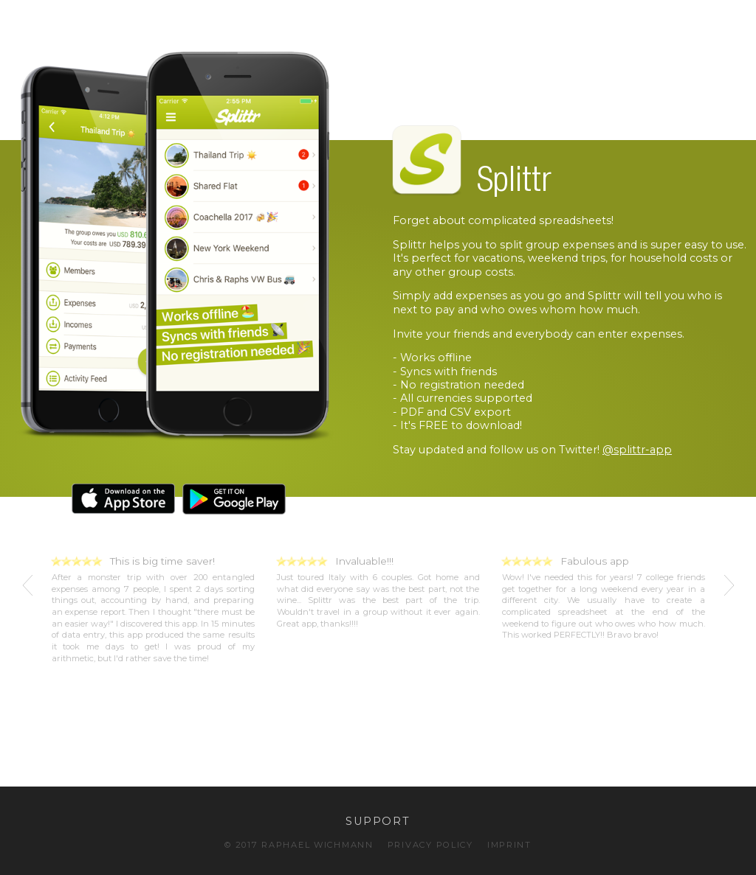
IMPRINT (509, 845)
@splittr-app (637, 449)
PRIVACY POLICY (430, 845)
